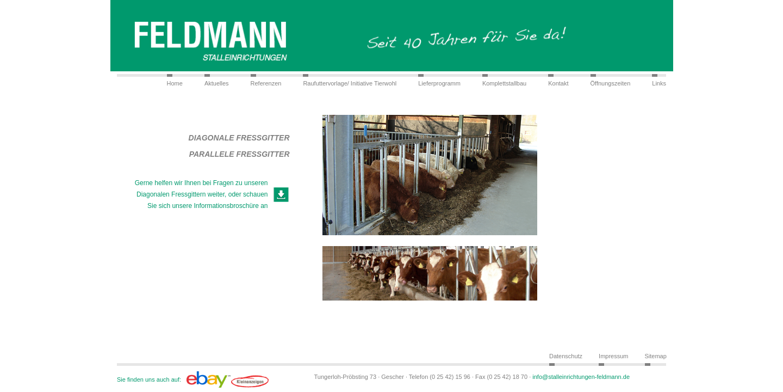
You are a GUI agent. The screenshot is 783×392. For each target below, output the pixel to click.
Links (659, 83)
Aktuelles (216, 83)
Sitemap (656, 356)
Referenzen (266, 83)
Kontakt (558, 83)
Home (175, 83)
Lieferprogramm (439, 83)
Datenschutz (565, 356)
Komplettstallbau (504, 83)
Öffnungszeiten (611, 83)
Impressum (613, 356)
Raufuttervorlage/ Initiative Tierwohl (349, 83)
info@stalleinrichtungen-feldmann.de (581, 376)
